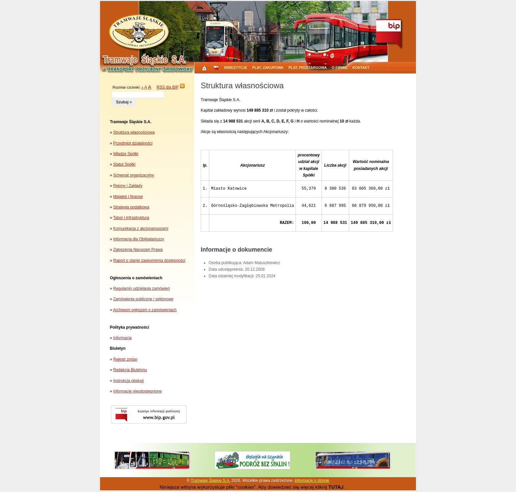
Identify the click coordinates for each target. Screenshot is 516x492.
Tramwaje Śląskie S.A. (210, 480)
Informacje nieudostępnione (137, 391)
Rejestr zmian (125, 359)
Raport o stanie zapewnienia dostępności (149, 260)
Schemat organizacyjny (133, 175)
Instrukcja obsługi (128, 380)
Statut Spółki (124, 164)
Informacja (122, 338)
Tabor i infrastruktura (131, 217)
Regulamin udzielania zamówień (141, 288)
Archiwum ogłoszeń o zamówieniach (144, 310)
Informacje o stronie (312, 480)
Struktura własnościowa (134, 132)
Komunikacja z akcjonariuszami (140, 228)
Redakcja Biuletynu (130, 370)
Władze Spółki (125, 153)
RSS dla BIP (167, 87)
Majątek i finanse (128, 196)
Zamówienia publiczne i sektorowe (143, 299)
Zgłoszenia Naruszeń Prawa (138, 249)
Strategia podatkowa (131, 207)
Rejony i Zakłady (127, 185)
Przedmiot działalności (132, 143)
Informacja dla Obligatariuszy (138, 239)
